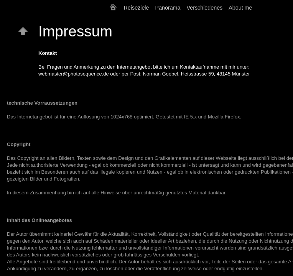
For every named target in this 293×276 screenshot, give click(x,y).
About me (240, 8)
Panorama (168, 8)
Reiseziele (136, 8)
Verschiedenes (204, 8)
